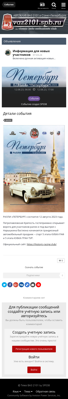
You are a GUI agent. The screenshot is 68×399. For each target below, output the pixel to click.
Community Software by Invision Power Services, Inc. (34, 395)
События (34, 98)
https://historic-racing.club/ (42, 244)
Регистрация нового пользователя (34, 349)
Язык (17, 391)
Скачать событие (34, 267)
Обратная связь (45, 391)
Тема (28, 391)
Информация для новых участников (31, 53)
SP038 (43, 104)
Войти (34, 369)
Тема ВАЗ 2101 (30, 385)
